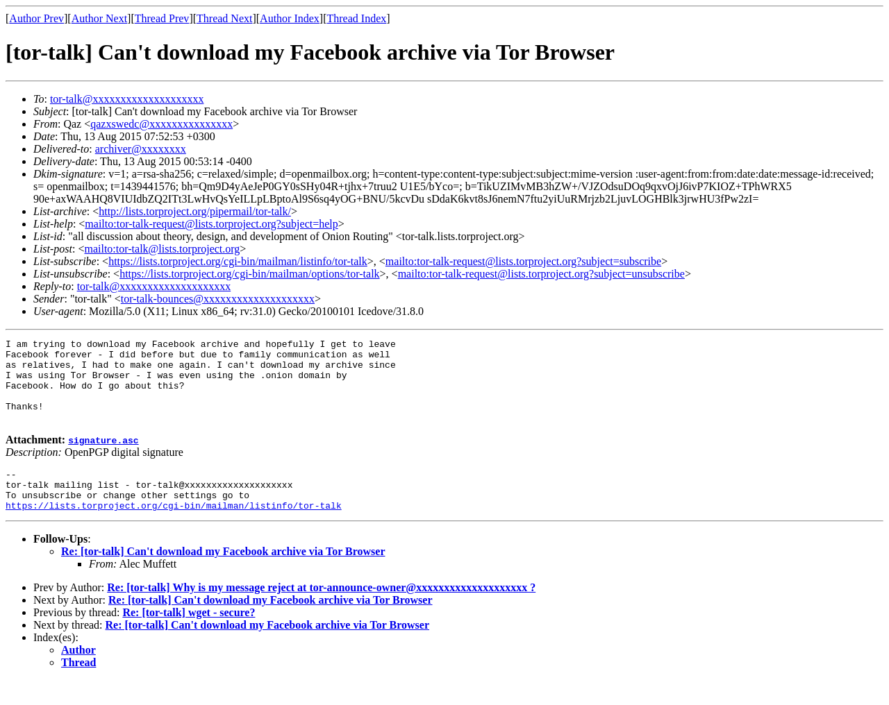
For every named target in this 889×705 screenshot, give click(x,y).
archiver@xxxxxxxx (140, 149)
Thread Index (357, 18)
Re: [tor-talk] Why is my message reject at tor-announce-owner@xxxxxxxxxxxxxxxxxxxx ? (321, 612)
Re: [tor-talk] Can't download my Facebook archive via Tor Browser (223, 576)
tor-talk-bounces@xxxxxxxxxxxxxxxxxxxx (218, 299)
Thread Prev (162, 18)
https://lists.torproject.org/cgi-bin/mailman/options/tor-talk (249, 274)
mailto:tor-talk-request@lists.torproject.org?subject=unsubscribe (541, 274)
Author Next (99, 18)
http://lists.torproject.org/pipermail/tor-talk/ (195, 211)
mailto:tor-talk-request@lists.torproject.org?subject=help (211, 224)
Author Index (289, 18)
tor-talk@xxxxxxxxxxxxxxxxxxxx (127, 99)
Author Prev (36, 18)
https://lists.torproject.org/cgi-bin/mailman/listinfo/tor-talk (237, 261)
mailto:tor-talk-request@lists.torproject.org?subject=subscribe (523, 261)
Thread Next (224, 18)
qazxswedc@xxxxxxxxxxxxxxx (161, 124)
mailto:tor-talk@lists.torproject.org (162, 249)
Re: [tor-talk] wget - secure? (188, 637)
